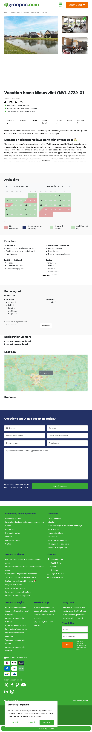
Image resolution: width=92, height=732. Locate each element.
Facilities (34, 121)
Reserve (8, 526)
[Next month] (69, 186)
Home (6, 12)
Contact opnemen (60, 486)
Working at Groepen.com (57, 547)
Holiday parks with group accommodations (21, 574)
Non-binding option (12, 533)
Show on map (46, 373)
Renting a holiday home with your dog (20, 581)
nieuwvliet (35, 12)
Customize (16, 722)
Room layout (44, 121)
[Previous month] (7, 186)
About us (51, 522)
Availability (23, 121)
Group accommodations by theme (17, 595)
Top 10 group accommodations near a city (20, 577)
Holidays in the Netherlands (58, 544)
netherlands (15, 12)
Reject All (31, 722)
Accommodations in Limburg (15, 607)
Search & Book (77, 5)
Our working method (13, 518)
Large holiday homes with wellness (18, 592)
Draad (85, 700)
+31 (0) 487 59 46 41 (57, 574)
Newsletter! (53, 536)
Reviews (69, 121)
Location (59, 121)
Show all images (77, 49)
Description (10, 121)
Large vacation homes (13, 584)
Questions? (81, 121)
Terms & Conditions (55, 533)
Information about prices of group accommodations (24, 522)
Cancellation (9, 529)
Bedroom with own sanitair (15, 588)
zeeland (26, 12)
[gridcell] (7, 200)
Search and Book (54, 518)
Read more (46, 161)
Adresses (8, 536)
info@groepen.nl (56, 577)
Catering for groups (12, 540)
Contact (8, 544)
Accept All (46, 722)
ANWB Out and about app (57, 540)
